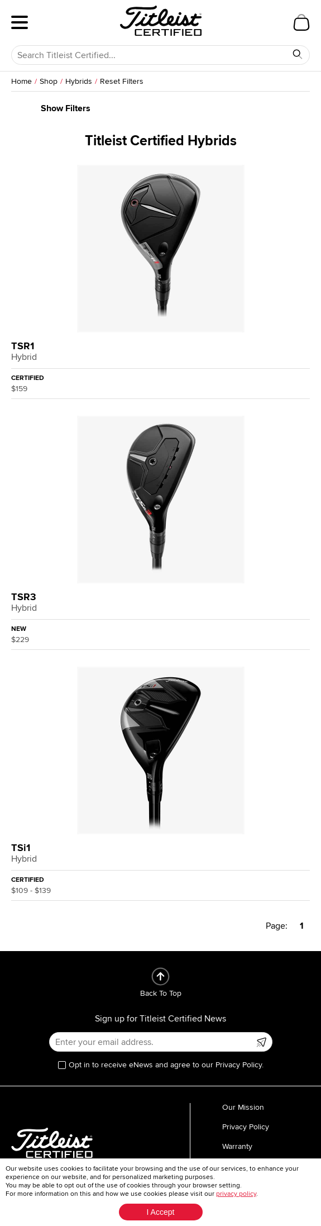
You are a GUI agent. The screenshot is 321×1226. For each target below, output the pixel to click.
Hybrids (78, 81)
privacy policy (236, 1194)
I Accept (161, 1212)
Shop (49, 81)
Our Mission (243, 1107)
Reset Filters (121, 81)
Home (21, 81)
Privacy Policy (245, 1127)
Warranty (237, 1146)
